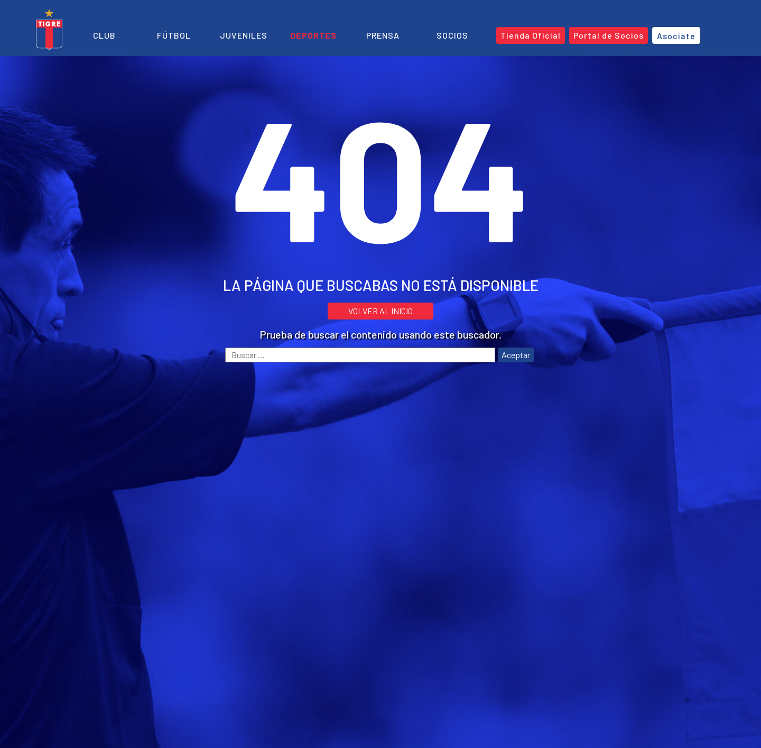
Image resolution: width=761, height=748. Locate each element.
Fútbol (174, 35)
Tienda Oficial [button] (530, 35)
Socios (452, 35)
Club (104, 35)
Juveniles (243, 35)
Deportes (313, 35)
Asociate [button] (676, 36)
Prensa (383, 35)
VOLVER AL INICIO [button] (380, 311)
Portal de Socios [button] (608, 35)
